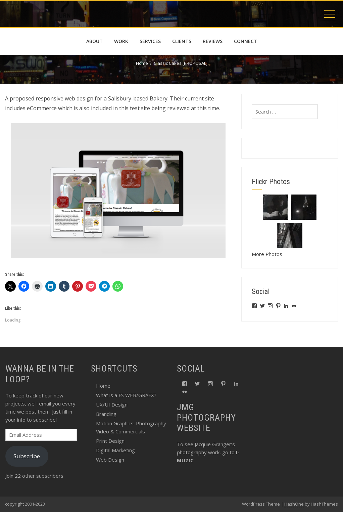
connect (245, 41)
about (94, 41)
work (121, 41)
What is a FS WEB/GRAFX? (126, 395)
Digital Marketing (115, 450)
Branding (106, 414)
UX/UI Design (112, 404)
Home (103, 385)
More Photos (267, 254)
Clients (181, 41)
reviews (213, 41)
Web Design (110, 459)
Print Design (110, 440)
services (150, 41)
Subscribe (26, 456)
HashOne (294, 504)
